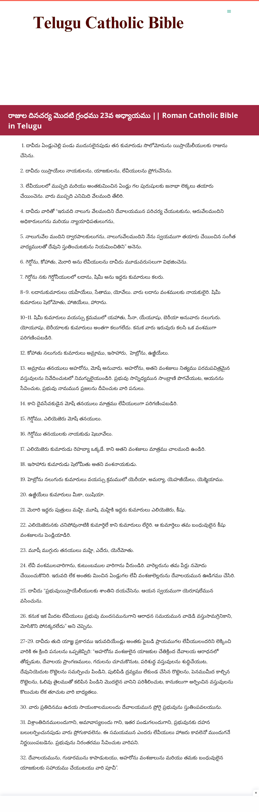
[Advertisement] (121, 76)
